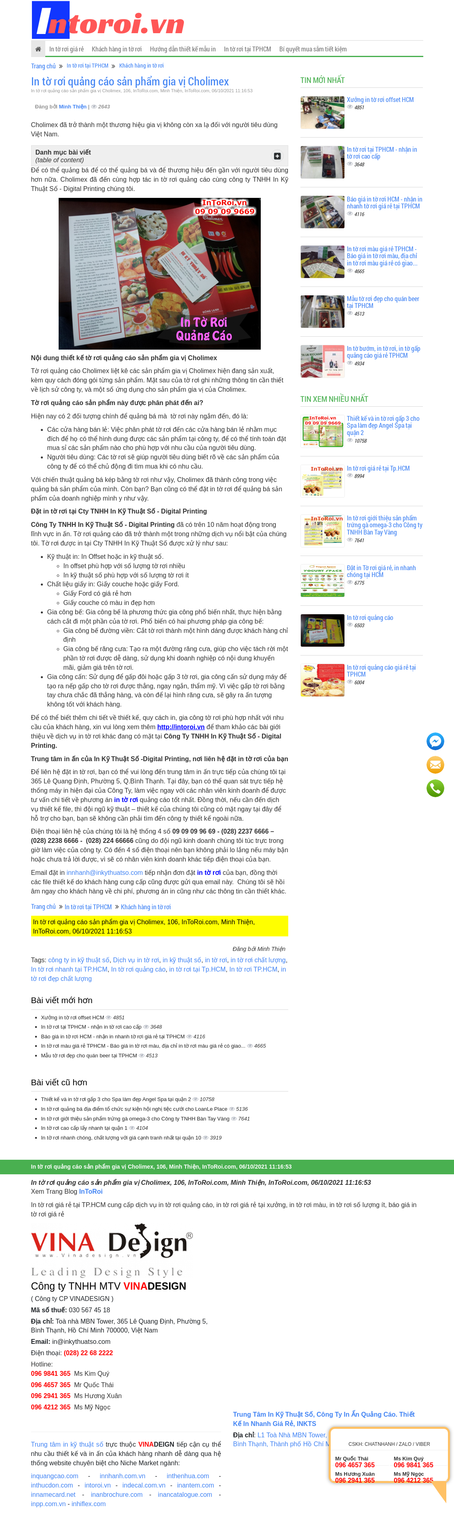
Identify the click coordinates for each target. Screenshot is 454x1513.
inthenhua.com (188, 1476)
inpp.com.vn (48, 1503)
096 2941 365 (51, 1395)
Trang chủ (43, 66)
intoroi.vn (97, 1485)
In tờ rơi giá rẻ (66, 49)
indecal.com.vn (144, 1485)
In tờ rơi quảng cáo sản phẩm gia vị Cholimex (130, 81)
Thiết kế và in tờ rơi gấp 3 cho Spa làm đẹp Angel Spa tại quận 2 (117, 1099)
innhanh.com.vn (123, 1476)
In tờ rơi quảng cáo (138, 969)
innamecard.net (53, 1494)
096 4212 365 (51, 1407)
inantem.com (195, 1485)
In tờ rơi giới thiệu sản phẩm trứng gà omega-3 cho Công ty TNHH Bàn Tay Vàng (136, 1119)
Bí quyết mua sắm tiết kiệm (313, 49)
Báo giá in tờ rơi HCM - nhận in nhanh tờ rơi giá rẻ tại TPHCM (113, 1036)
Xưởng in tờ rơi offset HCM (73, 1017)
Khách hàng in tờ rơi (117, 49)
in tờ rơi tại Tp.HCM (197, 969)
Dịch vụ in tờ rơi (136, 960)
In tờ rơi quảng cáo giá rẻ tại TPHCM (381, 671)
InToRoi (91, 1191)
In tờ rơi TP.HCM (253, 969)
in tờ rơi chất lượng (257, 960)
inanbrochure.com (117, 1494)
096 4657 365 (51, 1384)
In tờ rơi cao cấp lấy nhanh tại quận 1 (85, 1128)
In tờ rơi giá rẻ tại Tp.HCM (378, 468)
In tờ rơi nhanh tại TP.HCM (69, 969)
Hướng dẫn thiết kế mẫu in (183, 49)
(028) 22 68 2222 (88, 1353)
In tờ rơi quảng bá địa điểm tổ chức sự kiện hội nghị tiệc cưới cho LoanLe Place (135, 1109)
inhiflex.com (89, 1503)
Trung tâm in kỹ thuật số (67, 1444)
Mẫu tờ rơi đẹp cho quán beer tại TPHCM (90, 1056)
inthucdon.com (52, 1485)
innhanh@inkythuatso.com (105, 872)
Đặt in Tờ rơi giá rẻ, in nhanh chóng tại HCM (381, 571)
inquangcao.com (54, 1476)
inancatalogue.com (185, 1494)
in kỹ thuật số (182, 960)
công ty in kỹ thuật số (79, 960)
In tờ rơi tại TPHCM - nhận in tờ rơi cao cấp (92, 1027)
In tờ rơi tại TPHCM (247, 49)
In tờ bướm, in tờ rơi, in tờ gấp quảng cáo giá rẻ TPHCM (383, 352)
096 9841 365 (51, 1373)
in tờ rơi (216, 960)
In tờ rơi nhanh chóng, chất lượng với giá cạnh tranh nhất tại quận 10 (122, 1138)
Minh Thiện (73, 107)
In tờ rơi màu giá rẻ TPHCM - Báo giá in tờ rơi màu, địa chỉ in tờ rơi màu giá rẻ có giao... (144, 1046)
